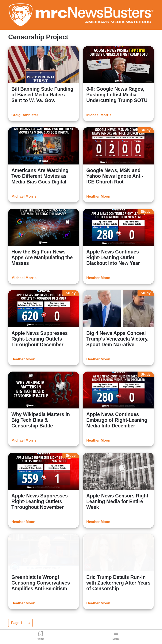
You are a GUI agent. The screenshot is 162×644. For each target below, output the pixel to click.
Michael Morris (98, 115)
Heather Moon (98, 196)
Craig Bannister (24, 115)
